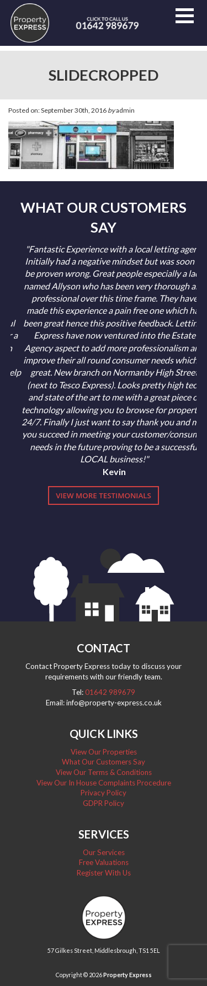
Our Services (104, 852)
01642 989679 (110, 692)
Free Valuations (104, 862)
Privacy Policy (103, 792)
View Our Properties (104, 751)
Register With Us (104, 872)
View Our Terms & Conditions (104, 772)
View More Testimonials (103, 495)
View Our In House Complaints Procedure (103, 782)
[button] (185, 16)
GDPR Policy (103, 803)
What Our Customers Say (103, 761)
